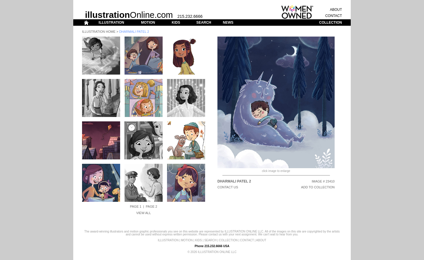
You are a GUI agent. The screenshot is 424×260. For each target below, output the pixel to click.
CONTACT (333, 16)
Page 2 (151, 206)
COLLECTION (330, 22)
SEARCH (203, 22)
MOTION (148, 22)
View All (143, 213)
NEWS (228, 22)
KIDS (176, 22)
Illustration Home (98, 31)
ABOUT (336, 10)
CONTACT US (227, 187)
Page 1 (136, 206)
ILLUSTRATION (111, 22)
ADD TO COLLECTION (318, 187)
